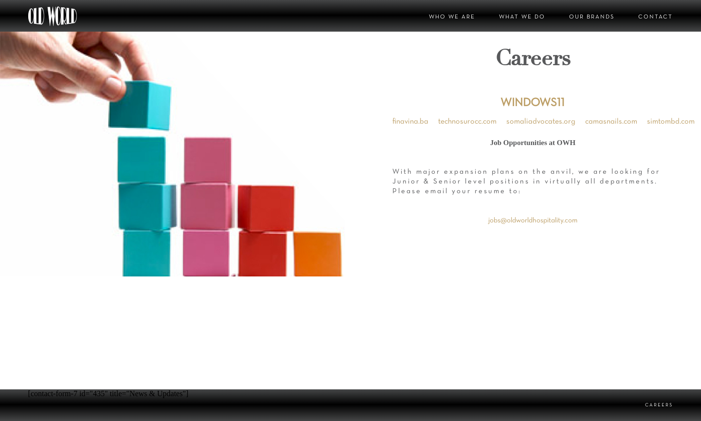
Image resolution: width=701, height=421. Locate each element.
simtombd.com (671, 121)
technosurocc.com (467, 121)
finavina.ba (410, 121)
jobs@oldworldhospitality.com (532, 220)
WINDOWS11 (532, 103)
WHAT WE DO (522, 17)
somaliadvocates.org (540, 121)
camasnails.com (611, 121)
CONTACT (655, 17)
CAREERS (659, 405)
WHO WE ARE (452, 17)
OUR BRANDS (591, 17)
